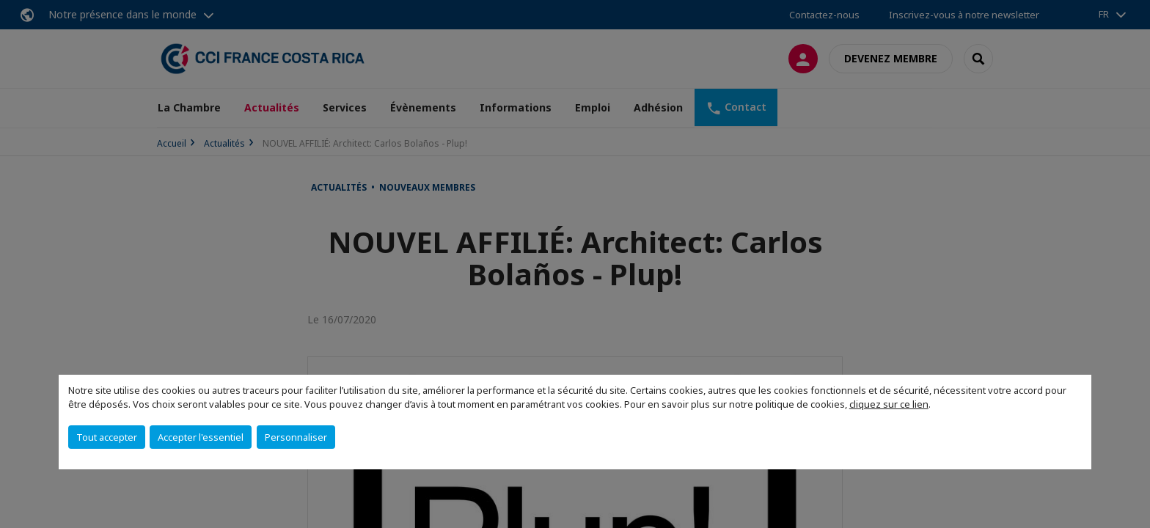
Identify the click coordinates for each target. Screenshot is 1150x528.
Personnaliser (296, 437)
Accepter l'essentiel (200, 437)
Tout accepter (106, 437)
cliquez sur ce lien (889, 404)
